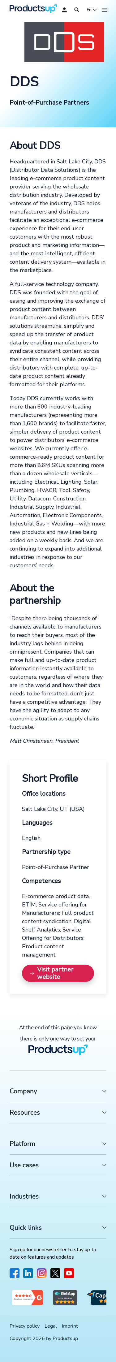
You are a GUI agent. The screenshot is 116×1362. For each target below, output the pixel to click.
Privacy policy (25, 1326)
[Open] (77, 10)
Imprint (70, 1326)
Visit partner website (51, 973)
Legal (51, 1326)
